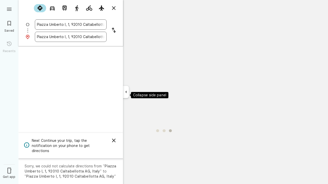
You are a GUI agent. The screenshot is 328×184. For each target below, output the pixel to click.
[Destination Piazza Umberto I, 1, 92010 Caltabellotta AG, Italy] (71, 37)
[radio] (40, 8)
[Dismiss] (114, 140)
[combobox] (71, 24)
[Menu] (9, 8)
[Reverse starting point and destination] (114, 30)
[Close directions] (113, 8)
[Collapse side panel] (126, 92)
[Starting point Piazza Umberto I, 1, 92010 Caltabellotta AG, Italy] (71, 24)
